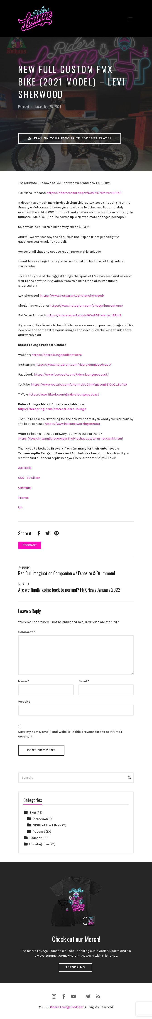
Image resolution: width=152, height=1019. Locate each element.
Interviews (40, 819)
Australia (25, 468)
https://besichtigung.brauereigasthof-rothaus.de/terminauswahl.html (70, 438)
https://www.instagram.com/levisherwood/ (72, 296)
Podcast (23, 107)
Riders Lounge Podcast (67, 1007)
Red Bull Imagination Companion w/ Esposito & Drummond (66, 573)
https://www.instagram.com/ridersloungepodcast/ (73, 365)
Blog (32, 812)
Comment (26, 632)
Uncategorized (40, 844)
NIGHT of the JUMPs (47, 825)
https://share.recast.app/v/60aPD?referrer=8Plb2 (84, 193)
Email (83, 681)
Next (24, 584)
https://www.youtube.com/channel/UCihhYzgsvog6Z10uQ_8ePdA (79, 384)
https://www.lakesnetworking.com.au (72, 424)
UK (20, 507)
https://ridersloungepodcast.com (57, 355)
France (23, 498)
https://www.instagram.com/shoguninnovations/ (86, 306)
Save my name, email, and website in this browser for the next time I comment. (70, 734)
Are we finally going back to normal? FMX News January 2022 (69, 589)
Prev (24, 567)
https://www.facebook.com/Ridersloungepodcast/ (71, 374)
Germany (25, 488)
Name (23, 681)
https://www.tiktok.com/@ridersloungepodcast (64, 394)
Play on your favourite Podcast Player (69, 138)
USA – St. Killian (29, 478)
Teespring (75, 967)
